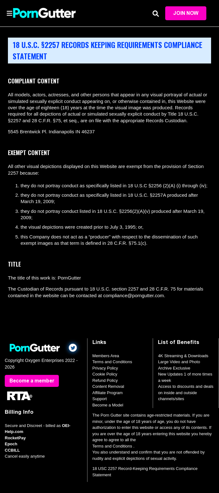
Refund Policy (105, 380)
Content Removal (108, 386)
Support (99, 398)
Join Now (185, 13)
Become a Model (107, 405)
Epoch (11, 444)
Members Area (105, 355)
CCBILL (12, 450)
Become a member (31, 381)
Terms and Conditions (112, 361)
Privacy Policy (105, 368)
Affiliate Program (107, 392)
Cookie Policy (104, 374)
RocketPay (15, 438)
